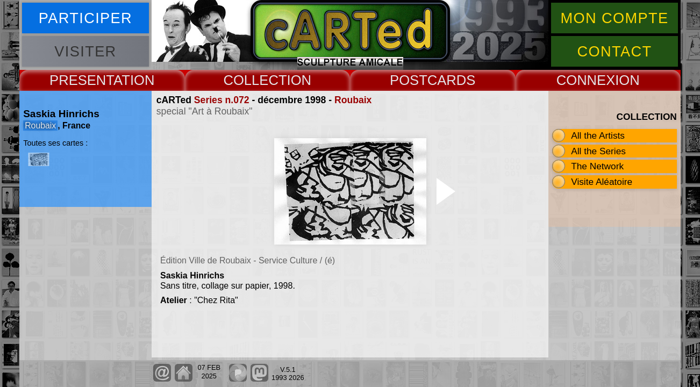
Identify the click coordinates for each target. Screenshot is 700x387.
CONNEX (586, 80)
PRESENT (81, 80)
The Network (597, 166)
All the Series (598, 151)
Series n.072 (221, 100)
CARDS (451, 80)
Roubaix (353, 100)
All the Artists (598, 135)
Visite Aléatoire (601, 181)
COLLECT (255, 80)
